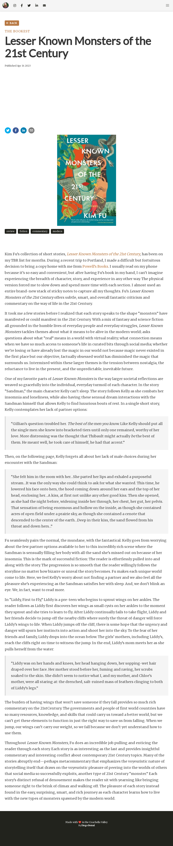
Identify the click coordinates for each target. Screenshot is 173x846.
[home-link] (5, 5)
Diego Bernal (88, 825)
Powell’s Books (95, 266)
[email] (31, 131)
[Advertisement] (86, 97)
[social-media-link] (14, 5)
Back (11, 23)
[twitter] (8, 131)
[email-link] (44, 5)
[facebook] (16, 131)
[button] (167, 5)
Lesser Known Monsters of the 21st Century (103, 254)
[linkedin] (23, 131)
